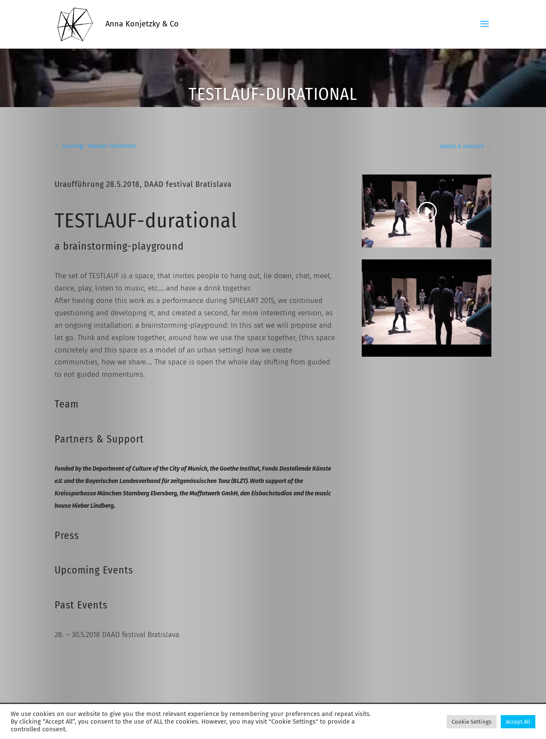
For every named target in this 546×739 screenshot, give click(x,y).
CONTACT (67, 700)
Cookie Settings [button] (471, 722)
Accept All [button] (518, 722)
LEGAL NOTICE (109, 700)
